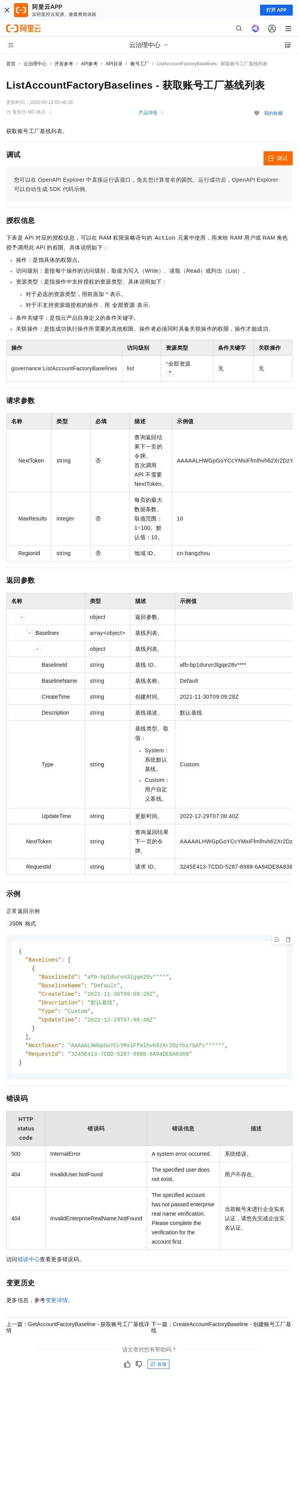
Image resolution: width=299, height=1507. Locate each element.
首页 (11, 64)
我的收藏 (273, 113)
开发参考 (64, 64)
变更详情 (57, 1305)
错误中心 (29, 1265)
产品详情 (148, 113)
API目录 (114, 64)
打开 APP (276, 10)
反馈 (158, 1369)
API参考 (89, 64)
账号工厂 (139, 64)
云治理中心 (35, 64)
